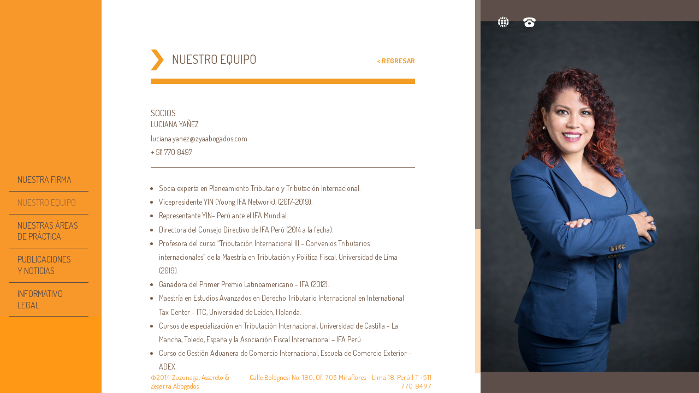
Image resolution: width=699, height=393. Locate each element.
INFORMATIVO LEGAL (40, 299)
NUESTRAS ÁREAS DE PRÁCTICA (47, 231)
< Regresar (396, 60)
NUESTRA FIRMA (44, 179)
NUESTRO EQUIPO (46, 202)
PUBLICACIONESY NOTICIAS (44, 265)
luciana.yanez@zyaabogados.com (199, 138)
